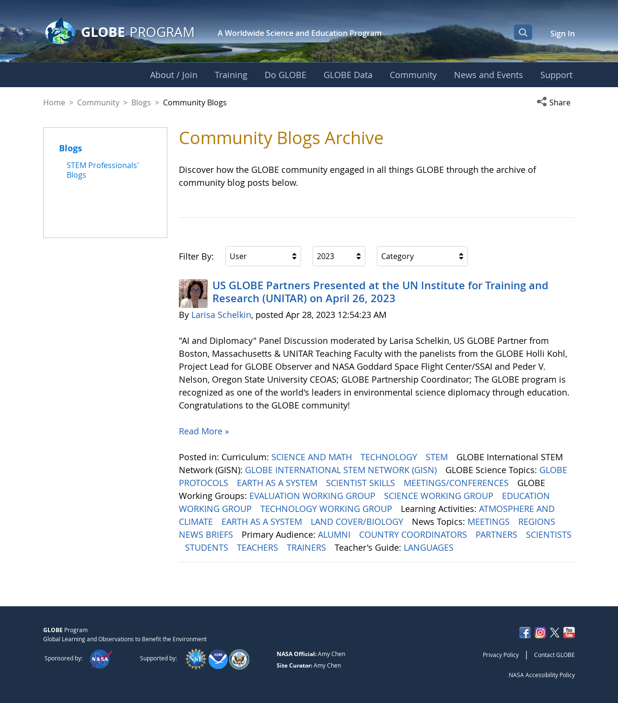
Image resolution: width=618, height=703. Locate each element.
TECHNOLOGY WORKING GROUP (327, 508)
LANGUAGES (430, 547)
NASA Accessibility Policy (542, 675)
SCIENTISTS (548, 534)
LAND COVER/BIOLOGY (358, 521)
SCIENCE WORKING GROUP (440, 495)
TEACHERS (258, 547)
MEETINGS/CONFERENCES (457, 482)
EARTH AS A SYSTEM (278, 482)
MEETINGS (489, 521)
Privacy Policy (501, 654)
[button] (555, 102)
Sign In (562, 33)
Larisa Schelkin (221, 314)
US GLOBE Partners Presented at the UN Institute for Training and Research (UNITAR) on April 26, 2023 (380, 291)
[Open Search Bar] (523, 32)
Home (54, 102)
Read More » (204, 431)
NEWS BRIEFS (207, 534)
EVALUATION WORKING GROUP (313, 495)
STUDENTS (208, 547)
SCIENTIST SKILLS (361, 482)
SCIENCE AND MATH (312, 457)
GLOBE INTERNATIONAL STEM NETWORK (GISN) (342, 470)
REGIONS (538, 521)
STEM (438, 457)
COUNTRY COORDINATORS (414, 534)
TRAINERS (307, 547)
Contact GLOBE (554, 654)
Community (98, 102)
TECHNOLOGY (390, 457)
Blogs (141, 102)
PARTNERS (498, 534)
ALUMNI (335, 534)
